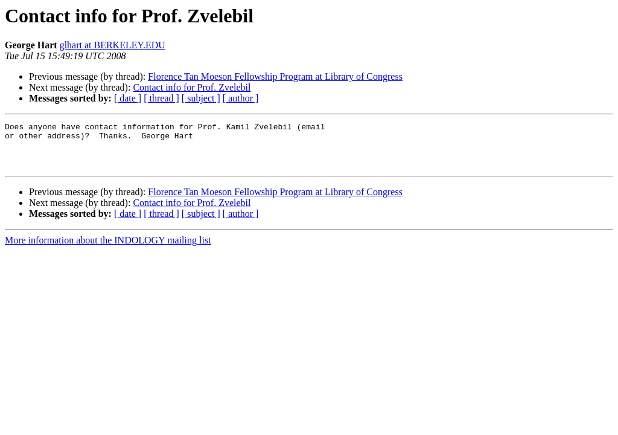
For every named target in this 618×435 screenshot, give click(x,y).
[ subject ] (201, 98)
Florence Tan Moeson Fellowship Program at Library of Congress (275, 76)
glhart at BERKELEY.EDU (112, 45)
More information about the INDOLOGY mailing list (108, 249)
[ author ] (241, 98)
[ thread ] (161, 98)
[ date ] (127, 98)
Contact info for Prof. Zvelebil (191, 87)
